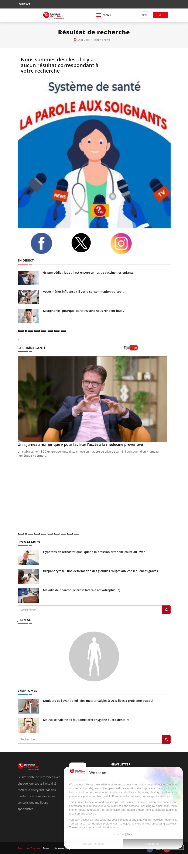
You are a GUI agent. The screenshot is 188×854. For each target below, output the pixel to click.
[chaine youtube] (147, 349)
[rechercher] (144, 15)
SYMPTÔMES (27, 690)
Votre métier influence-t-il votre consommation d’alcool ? (84, 292)
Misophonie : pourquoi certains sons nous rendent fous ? (83, 311)
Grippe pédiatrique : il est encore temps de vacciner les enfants (88, 272)
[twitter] (87, 243)
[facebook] (47, 243)
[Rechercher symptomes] (166, 739)
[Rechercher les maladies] (166, 609)
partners (94, 784)
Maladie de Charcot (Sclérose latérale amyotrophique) (81, 590)
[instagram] (127, 243)
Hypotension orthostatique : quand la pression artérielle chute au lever (94, 552)
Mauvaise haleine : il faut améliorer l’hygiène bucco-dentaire (86, 720)
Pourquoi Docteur (30, 848)
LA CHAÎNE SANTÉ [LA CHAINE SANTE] (31, 348)
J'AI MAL (24, 620)
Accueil (83, 40)
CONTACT (24, 4)
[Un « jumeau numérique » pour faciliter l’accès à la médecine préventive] (94, 399)
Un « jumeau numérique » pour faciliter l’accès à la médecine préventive (80, 444)
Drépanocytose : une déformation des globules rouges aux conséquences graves (100, 571)
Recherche (102, 40)
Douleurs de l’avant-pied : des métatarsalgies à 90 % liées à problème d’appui (98, 700)
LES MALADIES (29, 542)
